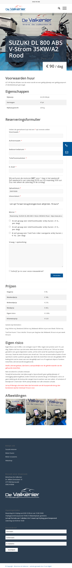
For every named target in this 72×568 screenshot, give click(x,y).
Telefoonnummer (18, 158)
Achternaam (15, 141)
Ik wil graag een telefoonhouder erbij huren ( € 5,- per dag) (35, 222)
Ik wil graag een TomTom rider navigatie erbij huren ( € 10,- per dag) (37, 234)
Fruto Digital (48, 566)
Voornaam (14, 132)
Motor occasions (11, 457)
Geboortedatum (17, 149)
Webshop (8, 461)
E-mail (12, 167)
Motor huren (9, 453)
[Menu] (63, 8)
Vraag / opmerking (17, 242)
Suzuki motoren (11, 449)
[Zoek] (58, 8)
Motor (12, 212)
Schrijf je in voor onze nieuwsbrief (27, 271)
